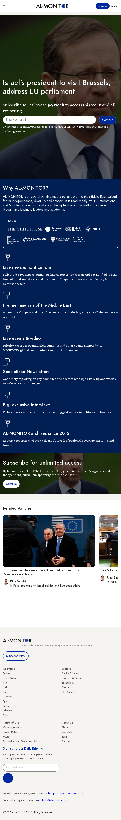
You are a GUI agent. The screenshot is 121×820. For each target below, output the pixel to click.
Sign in (114, 6)
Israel (5, 692)
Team (64, 736)
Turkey (6, 673)
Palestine (7, 696)
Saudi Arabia (10, 678)
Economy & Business (72, 678)
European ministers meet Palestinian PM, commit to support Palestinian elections (46, 572)
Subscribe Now (15, 656)
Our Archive (68, 692)
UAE (5, 687)
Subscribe (102, 6)
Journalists (67, 732)
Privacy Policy (10, 732)
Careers (66, 741)
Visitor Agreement (12, 727)
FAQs (6, 736)
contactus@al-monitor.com (52, 800)
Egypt (6, 701)
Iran (5, 683)
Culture (65, 687)
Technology (68, 683)
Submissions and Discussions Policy (21, 741)
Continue (11, 484)
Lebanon (7, 710)
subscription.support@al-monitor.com (65, 793)
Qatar (6, 706)
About (65, 727)
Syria (5, 715)
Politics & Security (71, 673)
